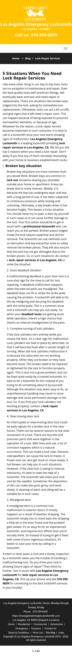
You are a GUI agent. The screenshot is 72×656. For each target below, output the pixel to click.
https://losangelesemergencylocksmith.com (36, 615)
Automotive (56, 624)
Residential (24, 624)
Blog (28, 58)
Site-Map (50, 632)
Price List (38, 632)
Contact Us (50, 628)
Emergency (22, 628)
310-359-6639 (44, 35)
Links (61, 632)
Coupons (36, 628)
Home (15, 58)
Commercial (40, 624)
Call (36, 650)
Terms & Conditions (18, 632)
